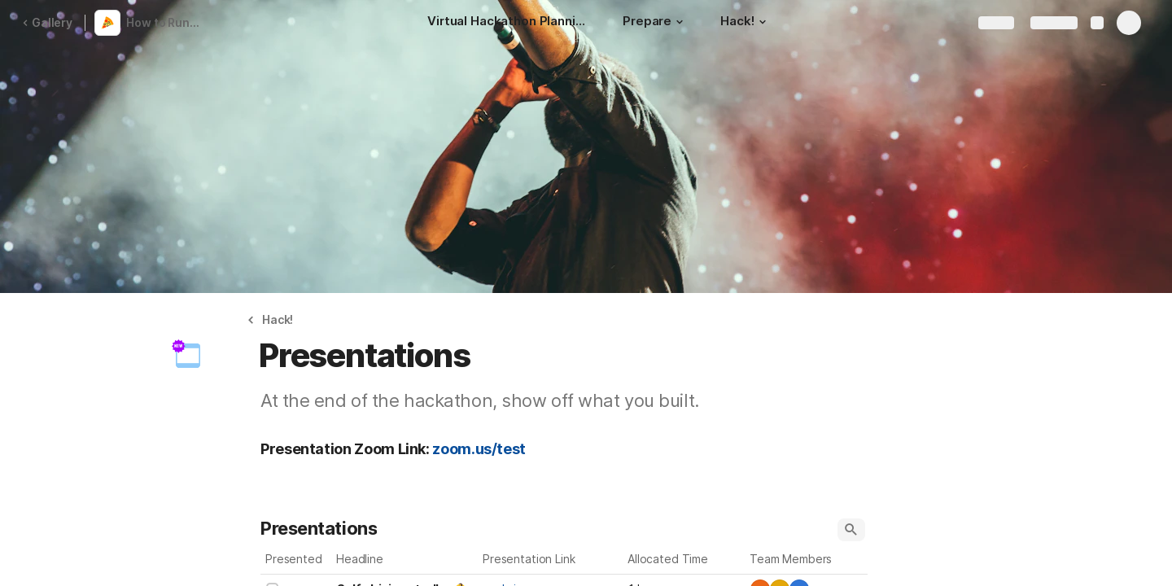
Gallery (47, 22)
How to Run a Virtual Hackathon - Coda (165, 22)
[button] (679, 22)
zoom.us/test (479, 448)
